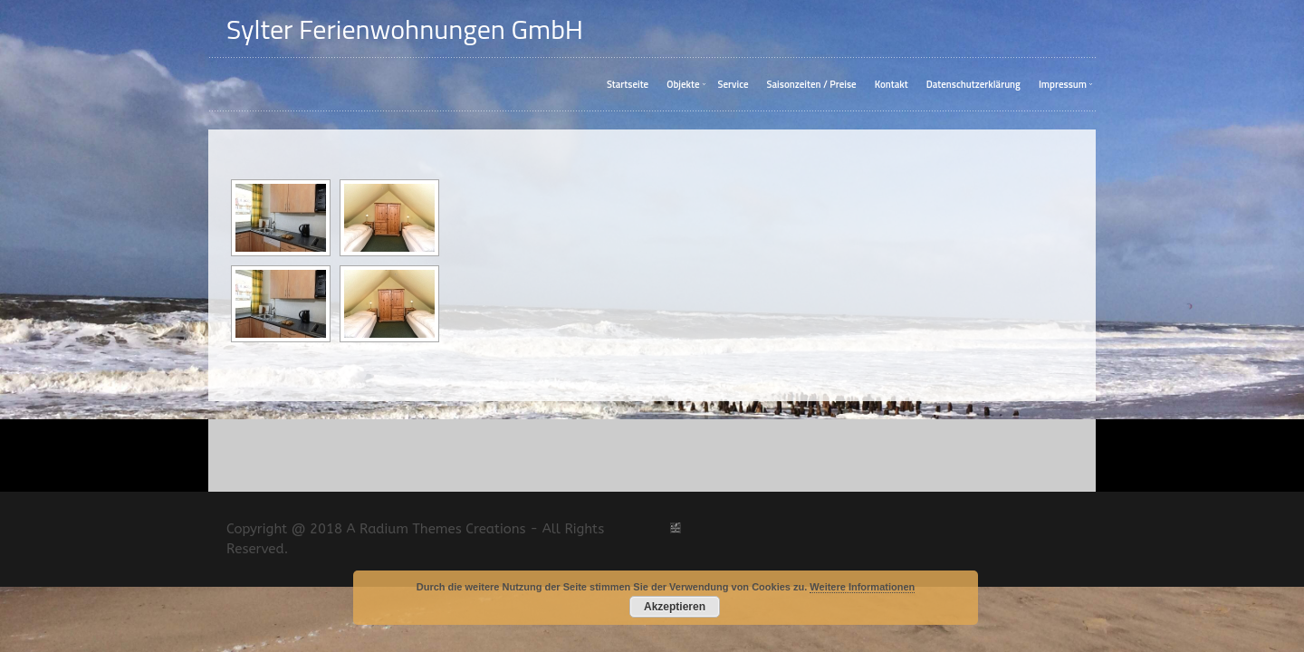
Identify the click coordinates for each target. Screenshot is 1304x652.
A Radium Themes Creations (434, 548)
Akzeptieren (674, 606)
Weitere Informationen (862, 586)
